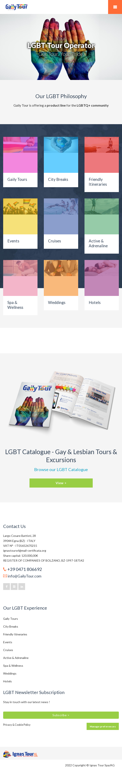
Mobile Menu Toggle (115, 7)
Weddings (56, 302)
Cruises (54, 241)
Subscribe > (60, 715)
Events (13, 241)
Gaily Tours (17, 179)
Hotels (95, 302)
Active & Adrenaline (98, 243)
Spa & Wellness (15, 305)
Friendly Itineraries (98, 182)
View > (61, 483)
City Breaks (58, 179)
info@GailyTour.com (24, 576)
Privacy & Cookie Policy (17, 724)
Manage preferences (103, 726)
